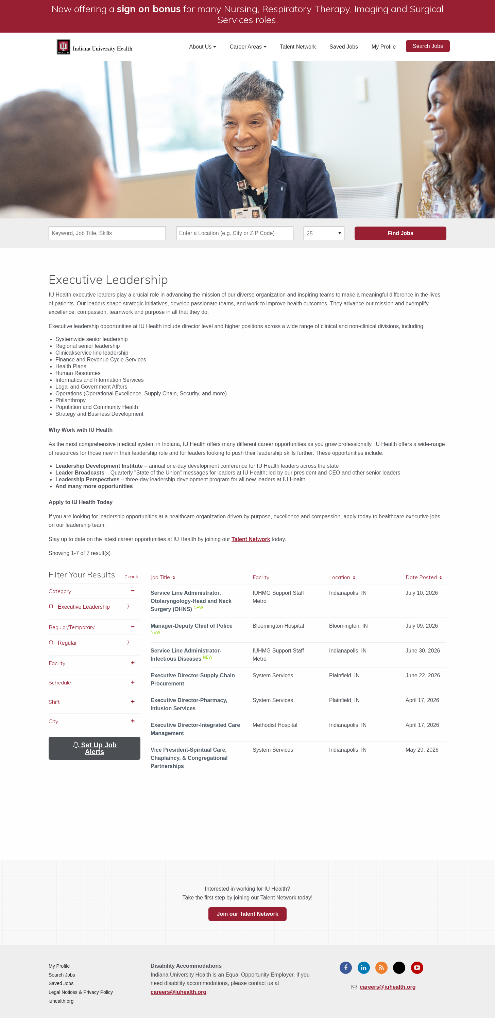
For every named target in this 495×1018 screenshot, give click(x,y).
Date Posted (424, 577)
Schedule (94, 682)
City (94, 721)
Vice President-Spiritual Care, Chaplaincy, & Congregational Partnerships (189, 758)
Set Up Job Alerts (94, 748)
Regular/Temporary (94, 627)
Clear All (132, 576)
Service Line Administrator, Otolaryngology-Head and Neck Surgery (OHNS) (191, 601)
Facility (94, 663)
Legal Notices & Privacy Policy (81, 992)
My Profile (384, 47)
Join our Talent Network (247, 914)
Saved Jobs (343, 47)
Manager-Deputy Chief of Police (192, 626)
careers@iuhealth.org (178, 992)
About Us (202, 47)
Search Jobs (428, 46)
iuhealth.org (61, 1001)
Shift (94, 701)
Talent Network (298, 47)
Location (342, 577)
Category (94, 591)
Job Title (163, 577)
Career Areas (248, 47)
